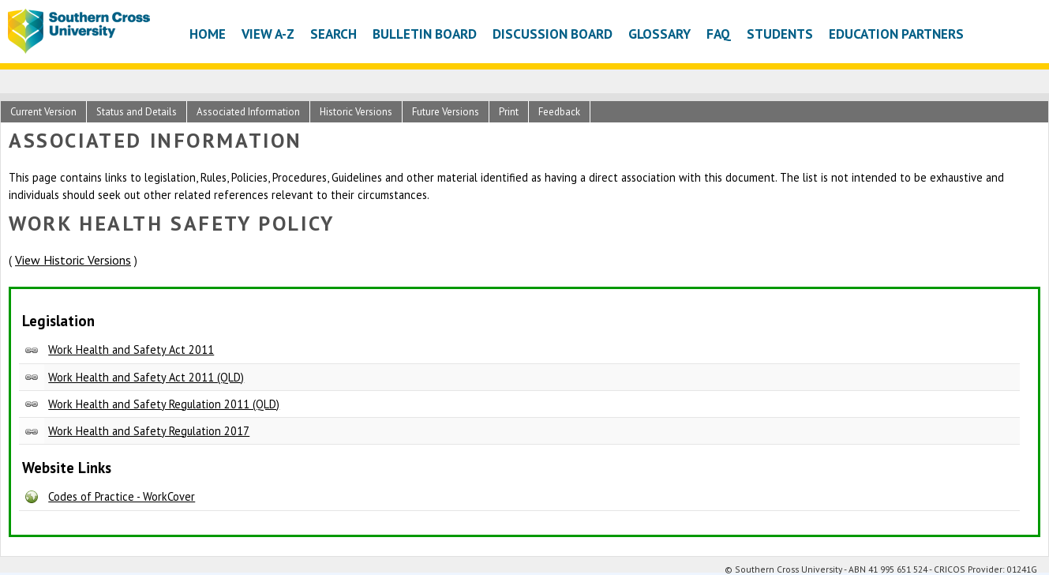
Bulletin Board (425, 33)
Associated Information (248, 111)
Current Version (43, 111)
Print (509, 111)
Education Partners (896, 33)
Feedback (559, 111)
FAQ (718, 33)
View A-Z (268, 33)
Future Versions (445, 111)
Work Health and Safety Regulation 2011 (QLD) (163, 404)
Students (780, 33)
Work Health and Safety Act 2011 (131, 349)
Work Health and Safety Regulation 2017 (148, 430)
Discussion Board (553, 33)
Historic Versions (356, 111)
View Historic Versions (73, 260)
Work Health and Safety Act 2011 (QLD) (146, 377)
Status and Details (136, 111)
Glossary (659, 33)
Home (207, 33)
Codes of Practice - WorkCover (121, 496)
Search (333, 33)
